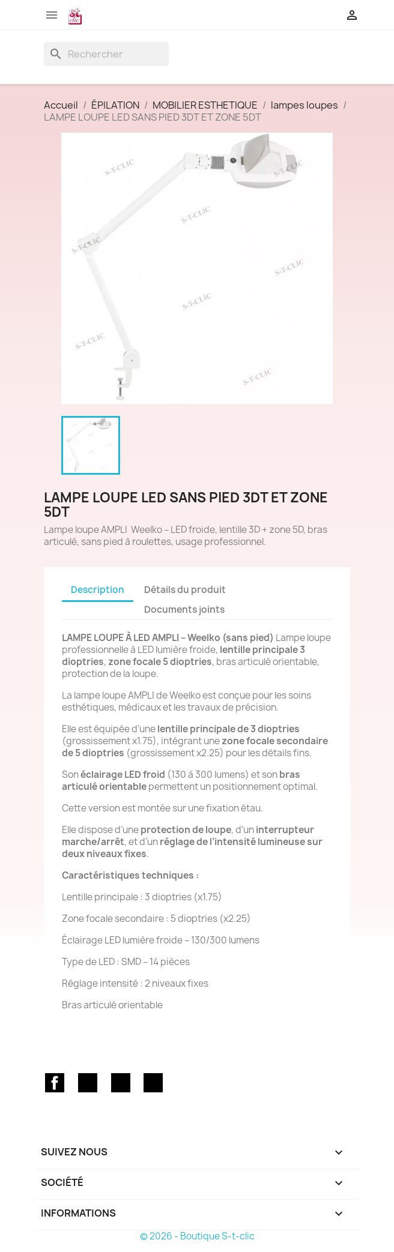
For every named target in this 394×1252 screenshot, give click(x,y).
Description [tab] (97, 589)
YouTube (120, 1082)
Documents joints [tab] (184, 609)
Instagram (153, 1082)
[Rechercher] (106, 54)
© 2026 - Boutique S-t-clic (197, 1236)
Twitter (87, 1082)
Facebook (54, 1082)
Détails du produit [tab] (185, 589)
